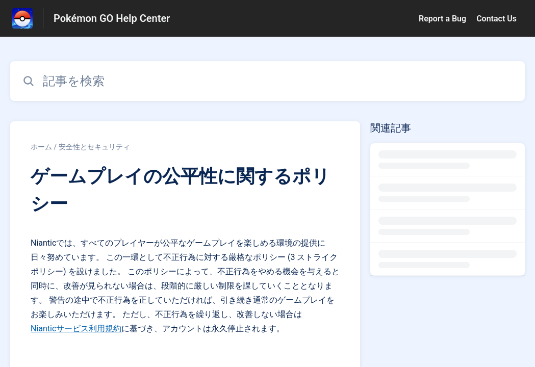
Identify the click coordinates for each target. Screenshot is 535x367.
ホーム (41, 147)
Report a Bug (442, 18)
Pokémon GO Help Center (112, 18)
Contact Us (496, 18)
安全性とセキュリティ (94, 147)
